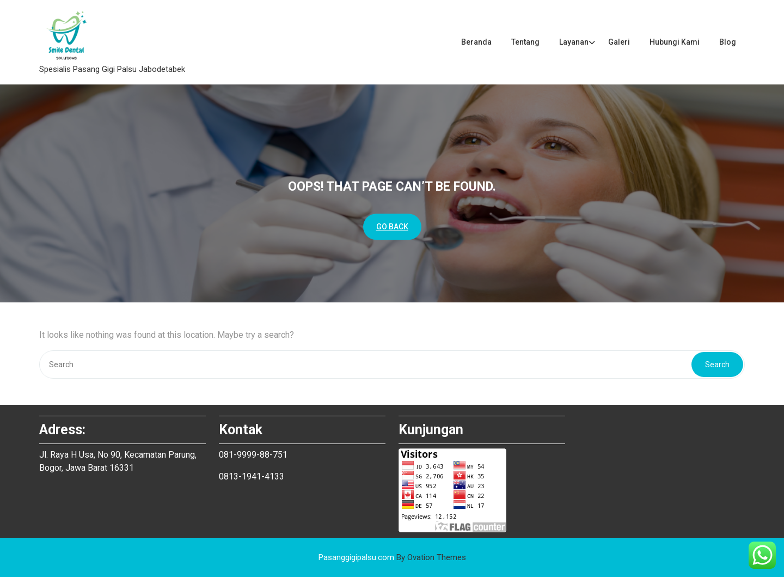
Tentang (525, 42)
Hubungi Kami (675, 42)
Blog (727, 42)
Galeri (619, 42)
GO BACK (392, 226)
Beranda (476, 42)
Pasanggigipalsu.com (392, 557)
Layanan (574, 42)
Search (717, 364)
